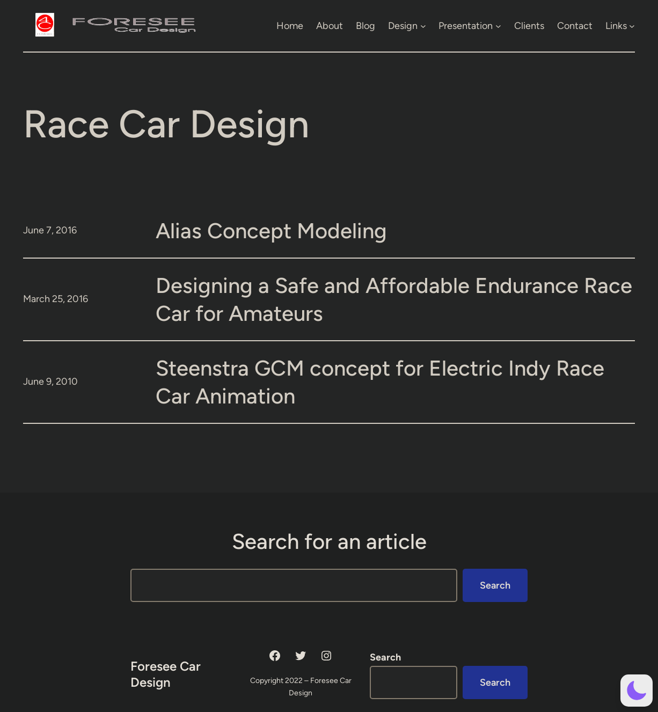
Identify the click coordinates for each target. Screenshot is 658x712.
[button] (636, 690)
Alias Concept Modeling (271, 231)
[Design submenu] (423, 25)
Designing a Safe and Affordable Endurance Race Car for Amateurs (394, 299)
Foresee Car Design (165, 674)
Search (495, 585)
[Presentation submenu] (498, 25)
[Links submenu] (632, 25)
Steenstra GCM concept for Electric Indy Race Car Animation (380, 382)
